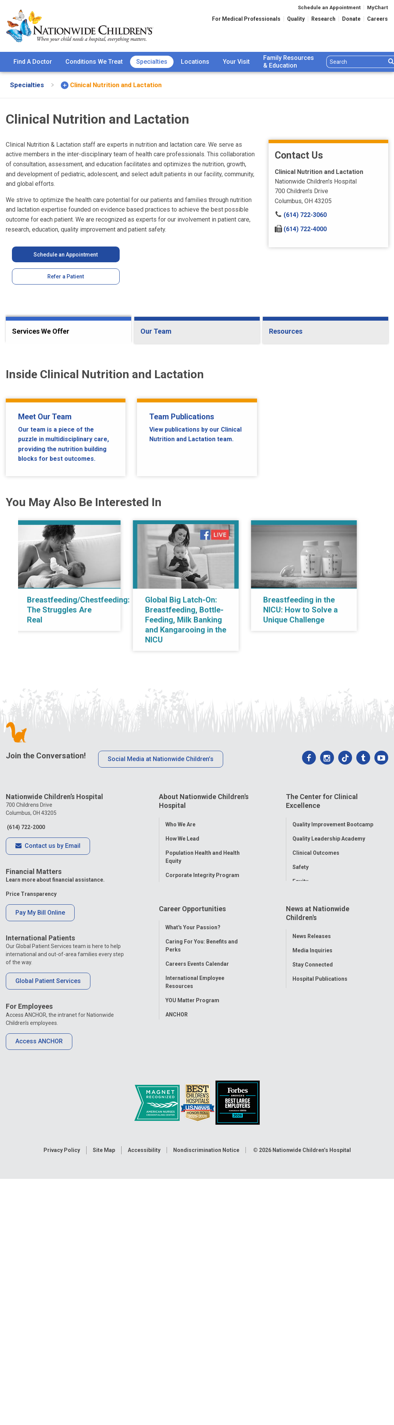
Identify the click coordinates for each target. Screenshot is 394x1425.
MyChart (377, 7)
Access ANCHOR (39, 1323)
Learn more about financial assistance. (55, 1162)
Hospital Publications (319, 1258)
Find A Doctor (32, 61)
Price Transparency (31, 1176)
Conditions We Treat (94, 61)
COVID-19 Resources (192, 1308)
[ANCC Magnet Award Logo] (157, 1384)
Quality (296, 19)
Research (323, 19)
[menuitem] (32, 62)
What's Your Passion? (192, 1206)
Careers (377, 19)
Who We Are (180, 1102)
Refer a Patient (65, 276)
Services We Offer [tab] (40, 331)
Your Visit (236, 61)
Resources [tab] (285, 331)
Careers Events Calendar (197, 1243)
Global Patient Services (48, 1262)
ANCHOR (176, 1294)
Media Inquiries (312, 1229)
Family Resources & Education (288, 62)
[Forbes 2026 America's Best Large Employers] (237, 1384)
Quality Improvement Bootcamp (332, 1102)
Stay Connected (312, 1244)
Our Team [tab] (156, 331)
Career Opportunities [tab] (192, 1192)
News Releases (311, 1215)
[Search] (356, 62)
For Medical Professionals (246, 19)
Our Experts (307, 1272)
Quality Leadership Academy (328, 1116)
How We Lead (182, 1116)
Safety (300, 1144)
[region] (197, 867)
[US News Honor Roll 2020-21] (198, 1384)
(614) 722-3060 (301, 214)
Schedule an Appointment (329, 7)
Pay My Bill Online (40, 1194)
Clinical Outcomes (315, 1130)
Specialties (151, 61)
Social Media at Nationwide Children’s (161, 1040)
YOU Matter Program (192, 1279)
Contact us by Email (47, 1128)
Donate (351, 19)
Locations (195, 61)
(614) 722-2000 (25, 1109)
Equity (300, 1158)
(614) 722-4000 (301, 229)
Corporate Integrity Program (202, 1152)
